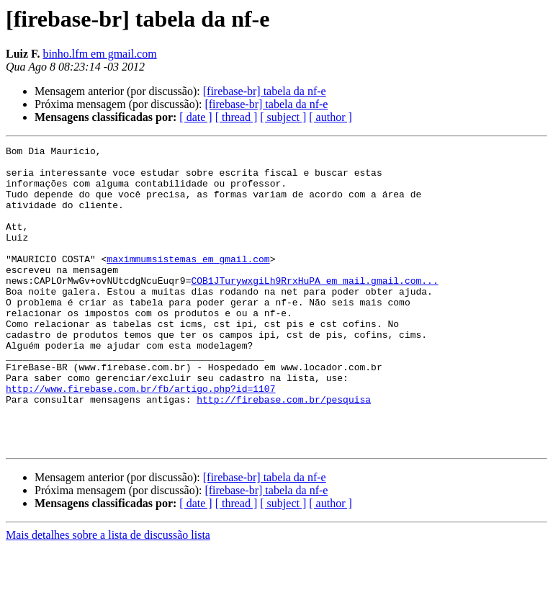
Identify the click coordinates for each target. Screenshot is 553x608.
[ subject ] (283, 117)
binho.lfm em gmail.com (99, 54)
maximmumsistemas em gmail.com (188, 282)
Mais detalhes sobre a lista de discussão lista (108, 595)
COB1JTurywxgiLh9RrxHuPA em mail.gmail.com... (314, 308)
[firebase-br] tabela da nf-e (264, 91)
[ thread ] (236, 117)
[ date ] (195, 117)
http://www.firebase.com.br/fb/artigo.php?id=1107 (140, 438)
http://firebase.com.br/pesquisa (284, 450)
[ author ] (330, 117)
